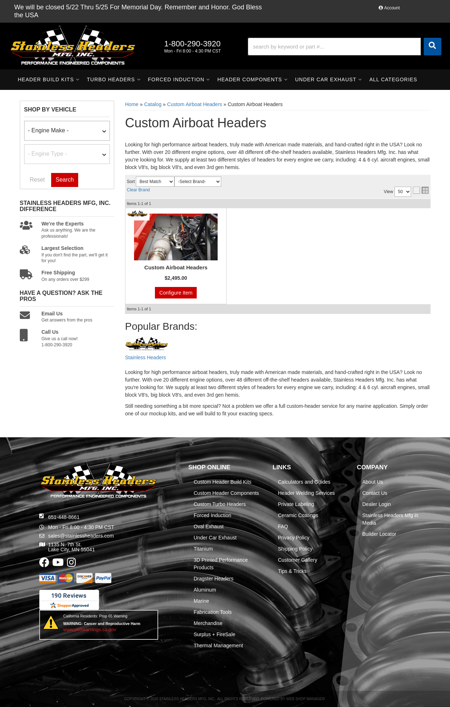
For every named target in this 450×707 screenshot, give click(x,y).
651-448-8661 (64, 517)
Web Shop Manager (305, 699)
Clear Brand (138, 189)
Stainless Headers (145, 357)
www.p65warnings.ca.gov (89, 629)
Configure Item (175, 293)
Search (64, 180)
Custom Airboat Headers (176, 267)
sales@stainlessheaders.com (81, 535)
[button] (344, 46)
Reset (37, 180)
